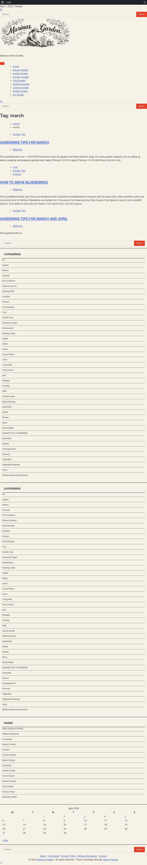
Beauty (5, 270)
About (43, 856)
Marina (17, 149)
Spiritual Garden (21, 84)
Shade (5, 412)
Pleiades (6, 381)
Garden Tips (19, 134)
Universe (6, 454)
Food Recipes (8, 307)
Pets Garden (19, 80)
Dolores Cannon (9, 286)
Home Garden (8, 776)
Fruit (15, 167)
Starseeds (6, 438)
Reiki (4, 391)
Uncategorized (8, 449)
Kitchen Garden (21, 77)
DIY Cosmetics (8, 281)
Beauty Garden (20, 70)
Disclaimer (7, 765)
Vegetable (6, 459)
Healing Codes (8, 333)
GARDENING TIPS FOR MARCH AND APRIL (34, 219)
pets (4, 375)
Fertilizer (6, 296)
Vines (4, 470)
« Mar (5, 840)
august (5, 265)
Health (5, 338)
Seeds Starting (8, 401)
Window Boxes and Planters (15, 475)
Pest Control (8, 370)
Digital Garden (20, 91)
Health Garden (20, 73)
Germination (8, 328)
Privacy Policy (8, 792)
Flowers (5, 302)
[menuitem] (2, 2)
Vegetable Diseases (11, 464)
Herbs (5, 344)
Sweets (5, 443)
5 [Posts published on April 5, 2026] (125, 816)
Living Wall (7, 365)
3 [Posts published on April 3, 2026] (84, 816)
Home (16, 66)
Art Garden (18, 94)
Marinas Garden (45, 859)
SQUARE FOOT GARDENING (15, 433)
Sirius (4, 422)
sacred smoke (8, 396)
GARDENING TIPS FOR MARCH (24, 142)
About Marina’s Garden (12, 728)
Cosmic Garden (21, 87)
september (7, 407)
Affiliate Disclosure (10, 734)
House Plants (8, 354)
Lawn (4, 359)
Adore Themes (110, 859)
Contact (6, 749)
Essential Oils (8, 291)
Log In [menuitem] (8, 2)
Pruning (17, 174)
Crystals (6, 275)
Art (3, 260)
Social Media (8, 428)
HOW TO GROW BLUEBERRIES (24, 182)
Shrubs (5, 417)
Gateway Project (9, 323)
